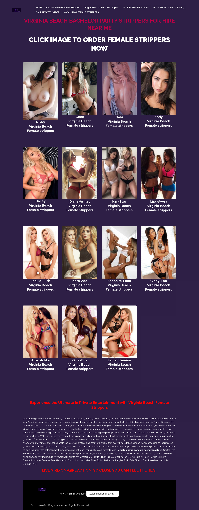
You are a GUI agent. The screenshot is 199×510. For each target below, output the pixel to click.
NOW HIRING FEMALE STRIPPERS (81, 12)
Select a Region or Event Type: (72, 494)
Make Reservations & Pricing (168, 7)
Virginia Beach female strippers (63, 7)
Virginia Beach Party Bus (136, 7)
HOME (39, 7)
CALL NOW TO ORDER (48, 12)
